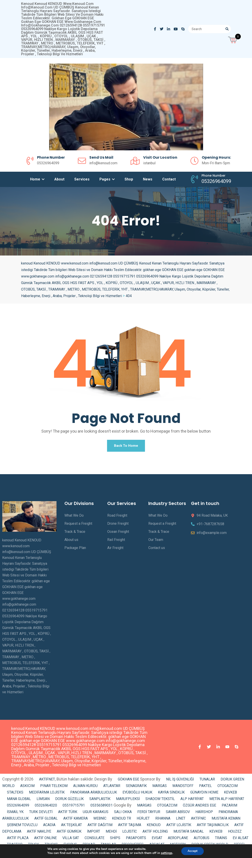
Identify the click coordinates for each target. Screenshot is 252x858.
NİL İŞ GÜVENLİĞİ (180, 781)
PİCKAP (89, 846)
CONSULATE (94, 839)
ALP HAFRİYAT (192, 800)
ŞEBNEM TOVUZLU (22, 826)
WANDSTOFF (182, 787)
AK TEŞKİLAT (71, 826)
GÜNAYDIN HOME (204, 794)
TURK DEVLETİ (41, 813)
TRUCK (33, 846)
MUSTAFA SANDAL (188, 833)
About (59, 179)
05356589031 (101, 807)
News (147, 179)
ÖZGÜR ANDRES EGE (199, 807)
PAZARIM (229, 807)
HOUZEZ (235, 833)
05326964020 (46, 807)
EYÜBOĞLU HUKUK (137, 794)
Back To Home (126, 446)
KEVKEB (230, 794)
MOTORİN (178, 846)
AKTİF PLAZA (17, 839)
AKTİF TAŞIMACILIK (213, 826)
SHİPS (115, 839)
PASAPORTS (136, 839)
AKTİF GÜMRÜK (69, 833)
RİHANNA (162, 820)
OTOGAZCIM (227, 787)
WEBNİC (99, 820)
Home (37, 179)
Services (82, 179)
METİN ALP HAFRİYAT (226, 800)
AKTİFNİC (198, 820)
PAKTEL (205, 787)
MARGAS (159, 787)
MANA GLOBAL (19, 800)
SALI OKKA (123, 813)
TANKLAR (108, 846)
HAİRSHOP (204, 813)
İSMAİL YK (15, 813)
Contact (169, 179)
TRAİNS (221, 839)
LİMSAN (43, 800)
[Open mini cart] (233, 39)
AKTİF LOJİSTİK (178, 826)
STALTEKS (15, 794)
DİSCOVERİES (133, 846)
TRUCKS (51, 846)
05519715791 (74, 807)
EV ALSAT (240, 839)
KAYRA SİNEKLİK (171, 794)
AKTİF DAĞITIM (100, 826)
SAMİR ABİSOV (178, 813)
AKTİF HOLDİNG (155, 833)
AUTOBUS (201, 839)
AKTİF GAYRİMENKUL (24, 852)
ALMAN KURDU (85, 787)
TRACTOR (14, 846)
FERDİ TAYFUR (148, 813)
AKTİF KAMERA (75, 820)
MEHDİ (111, 833)
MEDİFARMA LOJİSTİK (47, 794)
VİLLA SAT (70, 839)
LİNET (180, 820)
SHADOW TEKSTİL (160, 800)
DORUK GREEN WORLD (209, 846)
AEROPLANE (178, 839)
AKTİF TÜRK (67, 813)
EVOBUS (70, 846)
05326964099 (18, 807)
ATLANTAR (111, 787)
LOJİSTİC (129, 833)
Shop (129, 179)
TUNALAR (207, 781)
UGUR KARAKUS (95, 813)
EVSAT (157, 839)
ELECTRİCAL (56, 852)
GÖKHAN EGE (129, 781)
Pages (107, 179)
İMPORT (93, 833)
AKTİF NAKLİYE (39, 833)
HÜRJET (143, 820)
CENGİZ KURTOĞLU (87, 852)
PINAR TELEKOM (54, 787)
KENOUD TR (121, 820)
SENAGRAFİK (136, 787)
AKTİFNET (47, 781)
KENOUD (154, 826)
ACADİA (49, 826)
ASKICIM (27, 787)
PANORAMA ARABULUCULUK (93, 794)
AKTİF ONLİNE (45, 839)
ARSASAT (156, 846)
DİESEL (239, 846)
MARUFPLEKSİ (128, 800)
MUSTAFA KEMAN (226, 820)
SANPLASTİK (99, 800)
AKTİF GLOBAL (46, 820)
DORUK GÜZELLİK (69, 800)
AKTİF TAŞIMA (129, 826)
